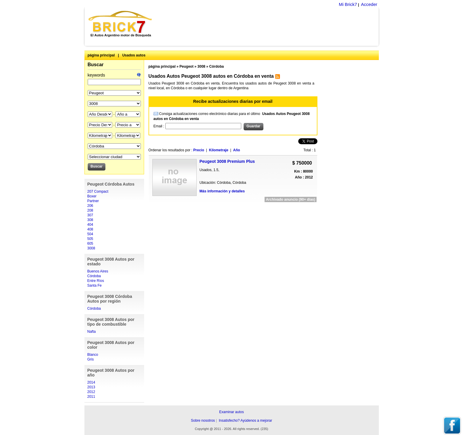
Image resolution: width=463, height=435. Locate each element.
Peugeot (186, 66)
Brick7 (121, 21)
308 (90, 220)
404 (90, 225)
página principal (101, 55)
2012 (91, 392)
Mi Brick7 (348, 4)
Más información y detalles (222, 191)
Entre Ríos (95, 281)
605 (90, 243)
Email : (159, 126)
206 (90, 206)
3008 (91, 248)
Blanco (92, 355)
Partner (93, 201)
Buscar (96, 64)
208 (90, 210)
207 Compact (97, 191)
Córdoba (94, 276)
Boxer (92, 196)
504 (90, 234)
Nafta (91, 332)
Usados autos (134, 55)
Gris (90, 359)
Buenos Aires (97, 271)
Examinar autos (231, 412)
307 (90, 215)
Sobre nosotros (203, 420)
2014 (91, 382)
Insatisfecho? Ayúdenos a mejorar (245, 420)
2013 (91, 387)
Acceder (369, 4)
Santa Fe (94, 285)
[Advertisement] (269, 26)
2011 (91, 397)
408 (90, 229)
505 (90, 239)
